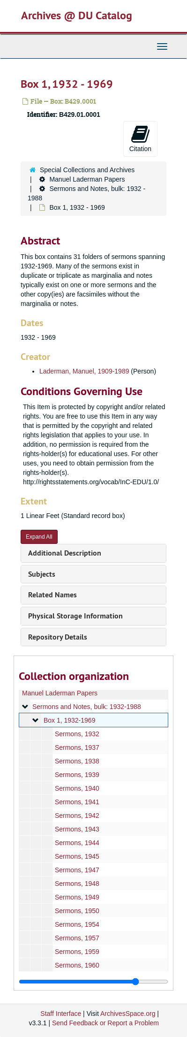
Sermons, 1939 (77, 774)
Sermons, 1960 (77, 965)
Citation (140, 138)
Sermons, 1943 (77, 829)
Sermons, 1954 (77, 924)
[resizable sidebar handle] (93, 981)
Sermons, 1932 (77, 734)
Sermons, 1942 (77, 815)
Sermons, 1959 (77, 951)
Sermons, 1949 (77, 897)
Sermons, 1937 (77, 747)
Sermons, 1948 (77, 883)
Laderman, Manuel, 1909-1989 (84, 371)
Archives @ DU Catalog (76, 15)
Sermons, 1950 (77, 911)
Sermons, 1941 (77, 802)
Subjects (41, 574)
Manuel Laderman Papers (87, 179)
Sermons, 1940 (77, 788)
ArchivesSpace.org (128, 1013)
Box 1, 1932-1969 (70, 720)
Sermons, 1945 (77, 856)
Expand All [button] (39, 537)
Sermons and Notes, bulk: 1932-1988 (86, 706)
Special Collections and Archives (87, 170)
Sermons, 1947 (77, 870)
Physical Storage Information (75, 616)
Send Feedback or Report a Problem (105, 1023)
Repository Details (57, 637)
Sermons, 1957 (77, 938)
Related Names (52, 595)
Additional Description (64, 553)
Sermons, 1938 (77, 761)
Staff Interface (60, 1013)
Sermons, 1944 (77, 842)
